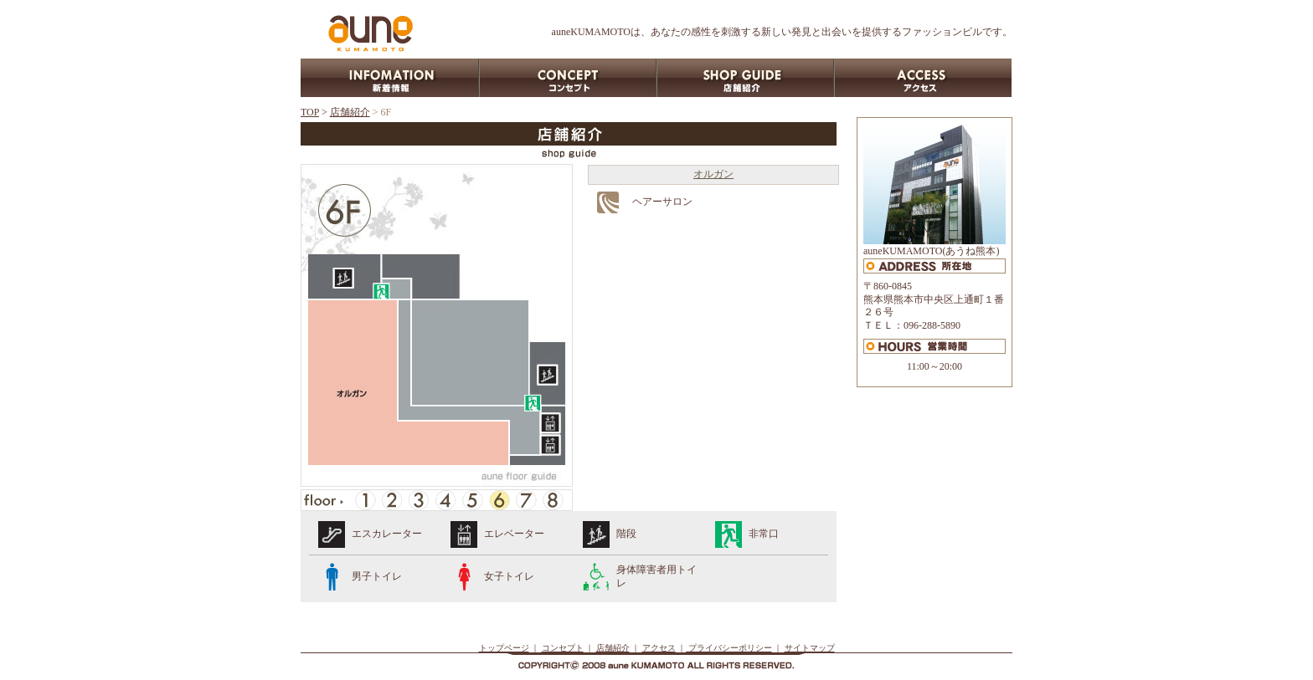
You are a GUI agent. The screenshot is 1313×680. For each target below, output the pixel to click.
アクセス (659, 647)
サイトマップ (810, 647)
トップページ (504, 647)
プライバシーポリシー (729, 647)
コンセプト (563, 647)
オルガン (713, 174)
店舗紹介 (350, 112)
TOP (310, 112)
